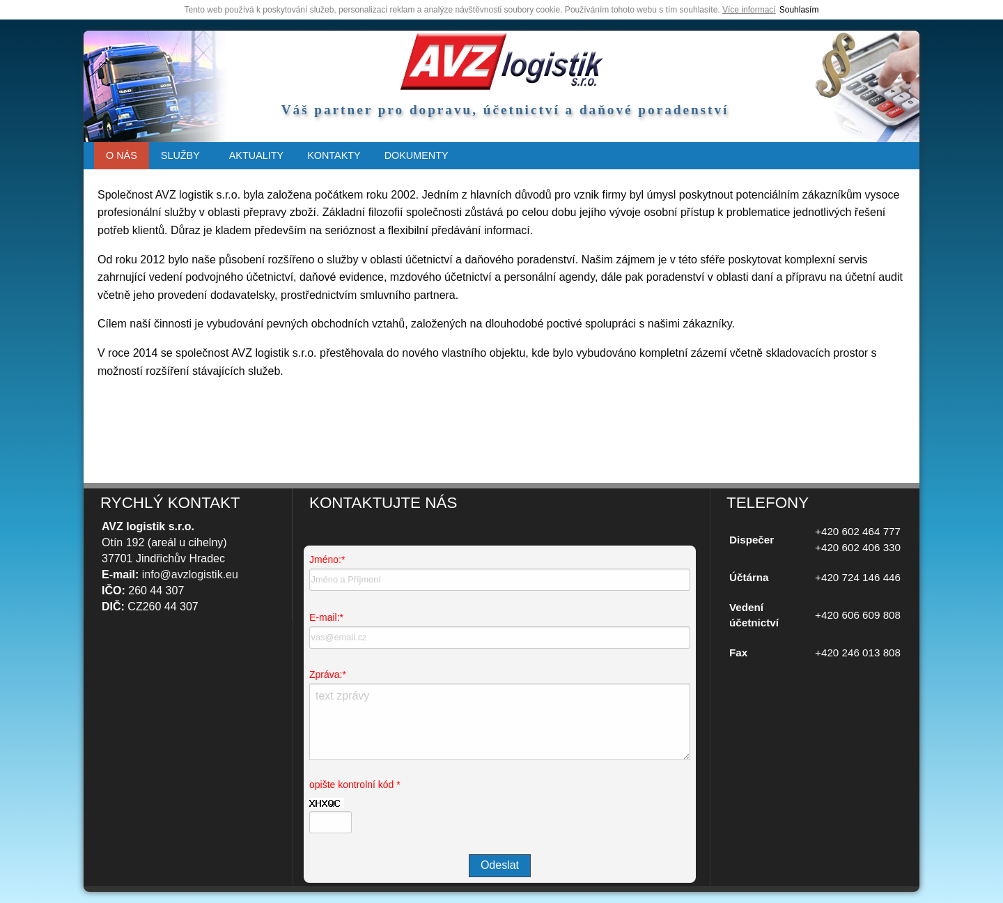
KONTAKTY (334, 155)
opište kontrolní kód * (355, 784)
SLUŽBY (180, 155)
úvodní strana (501, 61)
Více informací (749, 10)
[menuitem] (121, 155)
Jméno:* (327, 559)
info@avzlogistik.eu (190, 574)
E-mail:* (326, 617)
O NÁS (121, 155)
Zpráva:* (327, 674)
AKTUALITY (256, 155)
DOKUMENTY (416, 155)
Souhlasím (799, 10)
